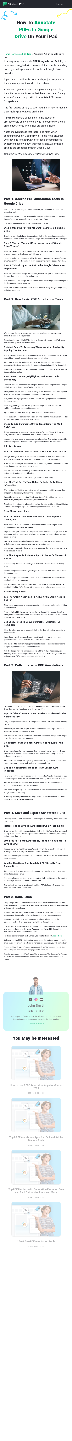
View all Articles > (36, 1031)
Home (7, 54)
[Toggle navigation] (67, 4)
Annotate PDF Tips (21, 54)
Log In (59, 4)
